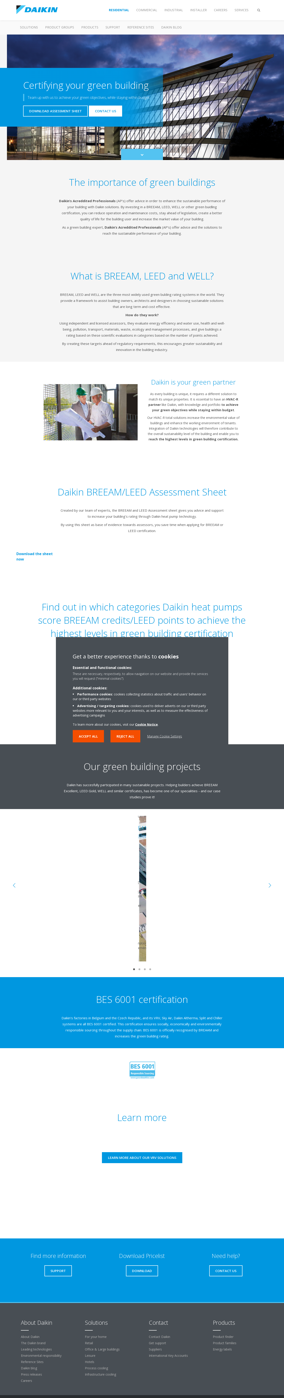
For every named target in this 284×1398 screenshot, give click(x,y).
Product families (224, 1343)
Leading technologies (36, 1349)
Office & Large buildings (102, 1349)
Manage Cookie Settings (164, 736)
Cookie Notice (146, 724)
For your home (96, 1337)
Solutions (29, 27)
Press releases (31, 1374)
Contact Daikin (159, 1337)
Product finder (223, 1337)
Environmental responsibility (41, 1355)
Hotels (89, 1362)
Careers (26, 1381)
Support (113, 27)
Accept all (88, 736)
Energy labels (222, 1349)
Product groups (59, 27)
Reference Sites (140, 27)
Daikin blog (171, 27)
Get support (157, 1343)
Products (89, 27)
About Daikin (30, 1337)
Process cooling (96, 1368)
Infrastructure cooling (100, 1374)
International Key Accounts (168, 1355)
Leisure (90, 1355)
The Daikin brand (33, 1343)
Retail (89, 1343)
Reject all (125, 736)
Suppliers (155, 1349)
